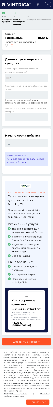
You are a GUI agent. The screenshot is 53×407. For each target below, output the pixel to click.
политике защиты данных (16, 383)
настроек (17, 391)
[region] (26, 405)
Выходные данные (15, 393)
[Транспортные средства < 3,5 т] (11, 45)
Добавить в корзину (26, 341)
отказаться (44, 383)
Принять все (37, 402)
